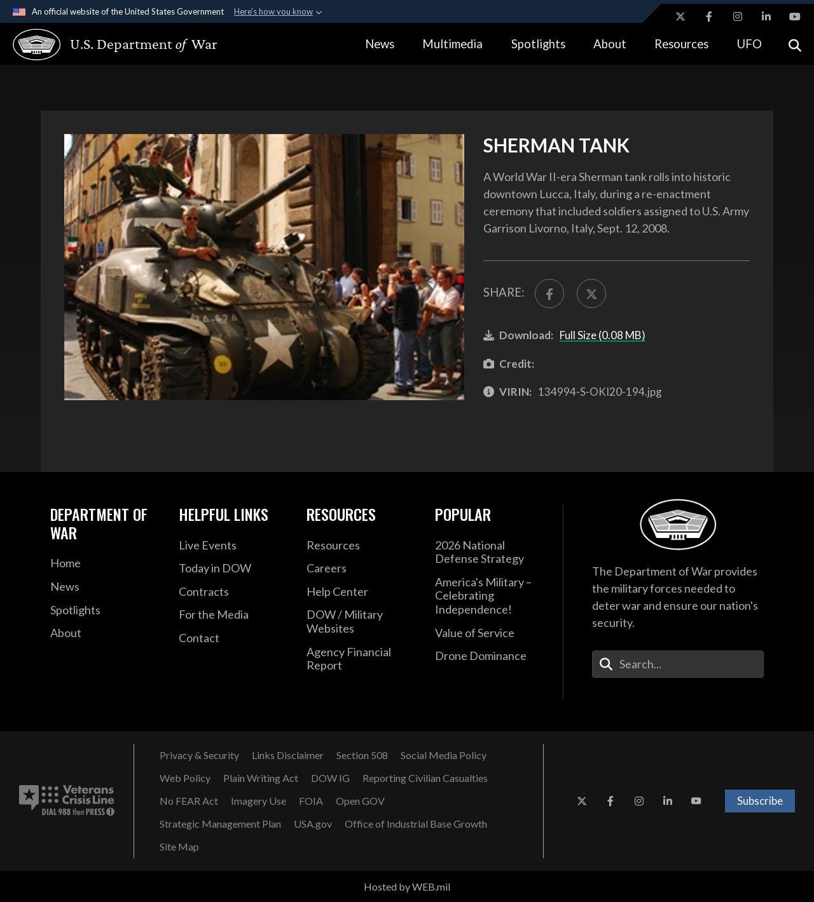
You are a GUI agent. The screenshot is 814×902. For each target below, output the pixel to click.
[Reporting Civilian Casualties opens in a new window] (425, 778)
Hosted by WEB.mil (407, 886)
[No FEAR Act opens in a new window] (188, 801)
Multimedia (452, 44)
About (609, 44)
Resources (681, 44)
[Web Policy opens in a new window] (185, 778)
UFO (749, 44)
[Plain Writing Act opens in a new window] (261, 778)
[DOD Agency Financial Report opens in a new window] (361, 659)
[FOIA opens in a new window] (311, 801)
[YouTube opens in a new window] (794, 16)
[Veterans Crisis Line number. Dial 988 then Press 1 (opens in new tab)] (66, 801)
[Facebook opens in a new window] (709, 16)
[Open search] (795, 44)
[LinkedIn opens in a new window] (766, 16)
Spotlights (538, 44)
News (379, 44)
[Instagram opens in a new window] (737, 16)
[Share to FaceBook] (549, 293)
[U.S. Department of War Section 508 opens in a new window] (362, 755)
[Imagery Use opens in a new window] (258, 801)
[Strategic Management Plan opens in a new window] (220, 823)
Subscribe (760, 800)
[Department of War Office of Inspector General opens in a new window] (330, 778)
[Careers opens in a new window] (361, 568)
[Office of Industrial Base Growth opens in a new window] (415, 823)
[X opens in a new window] (680, 16)
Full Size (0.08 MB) (602, 335)
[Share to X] (591, 293)
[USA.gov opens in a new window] (312, 823)
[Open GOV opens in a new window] (360, 801)
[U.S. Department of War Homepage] (103, 44)
